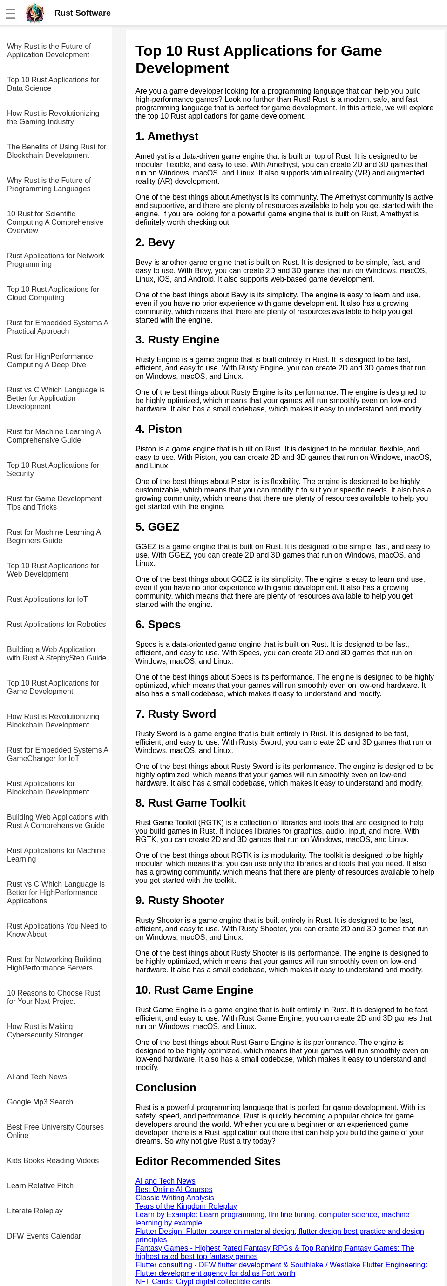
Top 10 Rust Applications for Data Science (53, 84)
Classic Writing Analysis (174, 1198)
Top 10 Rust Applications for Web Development (53, 570)
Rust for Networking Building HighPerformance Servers (54, 964)
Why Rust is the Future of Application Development (49, 50)
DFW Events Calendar (44, 1236)
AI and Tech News (37, 1077)
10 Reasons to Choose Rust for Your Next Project (53, 997)
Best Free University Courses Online (55, 1131)
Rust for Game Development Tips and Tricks (54, 503)
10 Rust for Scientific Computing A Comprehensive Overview (55, 222)
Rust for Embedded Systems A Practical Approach (57, 327)
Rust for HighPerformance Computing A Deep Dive (50, 360)
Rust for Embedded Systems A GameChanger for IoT (57, 754)
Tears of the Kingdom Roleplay (186, 1206)
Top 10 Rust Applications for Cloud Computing (53, 293)
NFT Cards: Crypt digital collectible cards (203, 1282)
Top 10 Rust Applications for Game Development (53, 687)
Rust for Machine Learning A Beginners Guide (54, 536)
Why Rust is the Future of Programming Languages (49, 184)
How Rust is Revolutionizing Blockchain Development (53, 721)
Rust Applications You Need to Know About (57, 930)
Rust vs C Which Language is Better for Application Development (56, 398)
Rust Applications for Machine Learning (56, 855)
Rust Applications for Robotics (56, 624)
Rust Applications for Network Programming (55, 260)
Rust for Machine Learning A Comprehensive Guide (54, 436)
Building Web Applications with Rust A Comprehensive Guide (57, 821)
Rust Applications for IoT (47, 599)
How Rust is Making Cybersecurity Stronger (45, 1031)
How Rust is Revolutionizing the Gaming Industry (53, 117)
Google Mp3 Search (40, 1102)
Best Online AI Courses (173, 1189)
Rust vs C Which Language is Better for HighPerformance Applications (56, 892)
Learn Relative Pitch (40, 1186)
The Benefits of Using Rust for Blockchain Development (56, 151)
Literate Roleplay (35, 1211)
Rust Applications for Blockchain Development (48, 788)
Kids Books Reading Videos (53, 1161)
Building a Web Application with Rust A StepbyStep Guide (56, 654)
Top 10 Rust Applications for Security (53, 469)
